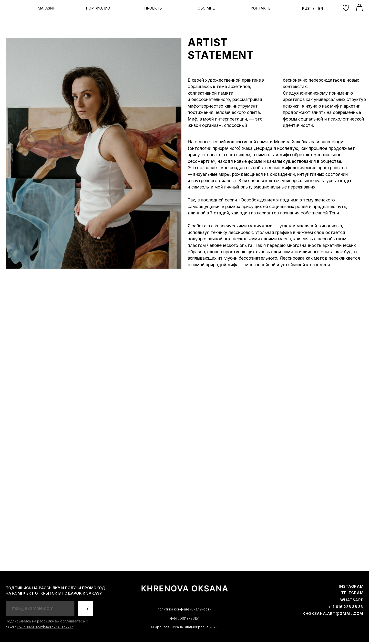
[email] (40, 608)
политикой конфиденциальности (45, 626)
